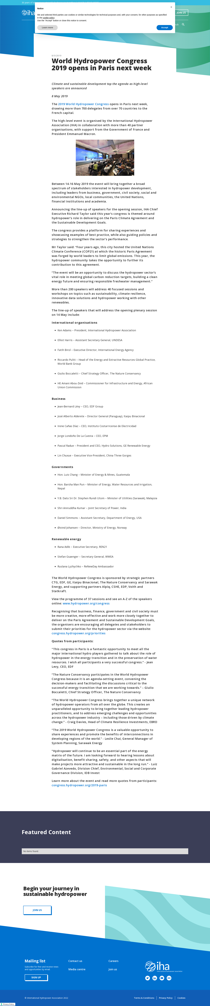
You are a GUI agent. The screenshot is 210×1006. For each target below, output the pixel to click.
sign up (36, 977)
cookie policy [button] (48, 18)
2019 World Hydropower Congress (83, 104)
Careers (113, 961)
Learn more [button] (47, 27)
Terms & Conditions (144, 997)
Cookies (181, 997)
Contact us (75, 961)
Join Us (181, 12)
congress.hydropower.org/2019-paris (79, 785)
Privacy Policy (166, 997)
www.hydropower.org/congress (86, 603)
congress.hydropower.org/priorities (78, 633)
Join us (113, 969)
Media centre (76, 969)
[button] (171, 7)
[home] (28, 12)
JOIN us (37, 910)
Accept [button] (164, 27)
